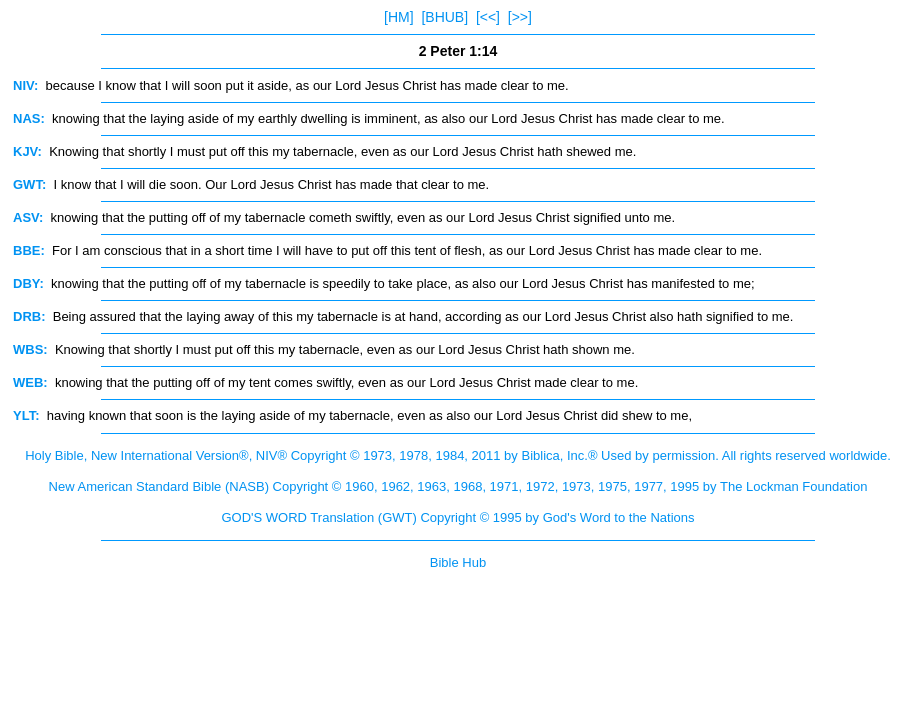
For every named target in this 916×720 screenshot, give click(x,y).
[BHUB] (444, 17)
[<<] (488, 17)
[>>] (520, 17)
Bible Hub (458, 562)
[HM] (399, 17)
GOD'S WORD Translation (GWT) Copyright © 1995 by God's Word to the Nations (457, 517)
